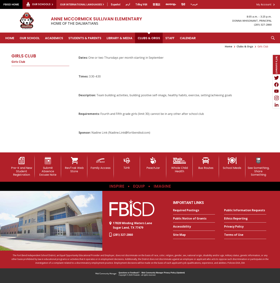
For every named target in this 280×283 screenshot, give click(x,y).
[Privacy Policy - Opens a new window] (245, 227)
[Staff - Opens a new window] (170, 38)
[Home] (10, 38)
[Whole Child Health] (179, 165)
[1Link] (127, 163)
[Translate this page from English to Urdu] (128, 4)
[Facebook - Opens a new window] (276, 84)
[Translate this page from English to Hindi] (183, 4)
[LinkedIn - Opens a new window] (276, 105)
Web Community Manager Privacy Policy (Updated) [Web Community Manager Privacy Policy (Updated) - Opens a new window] (163, 273)
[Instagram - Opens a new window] (276, 98)
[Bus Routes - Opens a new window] (205, 163)
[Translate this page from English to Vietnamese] (141, 4)
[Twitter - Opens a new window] (276, 77)
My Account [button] (263, 4)
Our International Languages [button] (81, 4)
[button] (273, 38)
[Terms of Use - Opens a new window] (245, 235)
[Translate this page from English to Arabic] (194, 4)
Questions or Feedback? (129, 273)
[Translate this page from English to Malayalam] (171, 4)
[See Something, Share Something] (258, 166)
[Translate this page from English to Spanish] (115, 4)
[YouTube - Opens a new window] (276, 91)
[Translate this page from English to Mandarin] (156, 4)
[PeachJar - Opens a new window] (153, 163)
